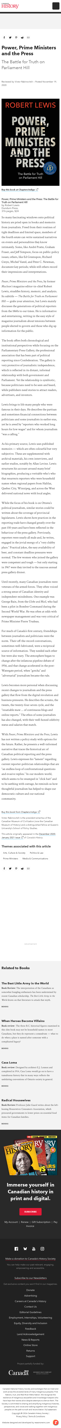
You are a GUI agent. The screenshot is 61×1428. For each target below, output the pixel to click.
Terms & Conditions (36, 1416)
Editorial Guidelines (30, 1312)
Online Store (30, 1345)
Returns (30, 1350)
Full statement (51, 1410)
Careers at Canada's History (30, 1301)
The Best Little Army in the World (25, 983)
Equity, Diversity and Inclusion (30, 1323)
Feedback (30, 1328)
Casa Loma (9, 1062)
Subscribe (33, 1211)
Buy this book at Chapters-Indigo (20, 189)
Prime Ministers (10, 858)
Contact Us (30, 1306)
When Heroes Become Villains (23, 1021)
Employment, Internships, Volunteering (30, 1317)
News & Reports (30, 1339)
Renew (24, 1222)
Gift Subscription (41, 1222)
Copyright (16, 1413)
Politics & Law (36, 853)
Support (30, 1356)
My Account (11, 1222)
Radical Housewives (16, 1100)
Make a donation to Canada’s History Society (30, 1258)
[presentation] (30, 977)
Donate (30, 1290)
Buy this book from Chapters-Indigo (21, 812)
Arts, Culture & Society (14, 853)
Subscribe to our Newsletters (30, 1278)
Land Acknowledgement (30, 1334)
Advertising (30, 1295)
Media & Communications (35, 858)
